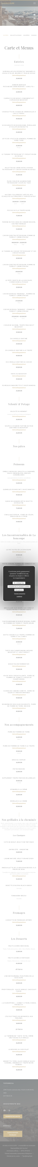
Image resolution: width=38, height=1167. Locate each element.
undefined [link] (19, 596)
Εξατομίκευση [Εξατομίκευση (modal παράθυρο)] (19, 590)
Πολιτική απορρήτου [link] (19, 593)
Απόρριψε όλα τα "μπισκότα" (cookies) (19, 586)
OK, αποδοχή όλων (19, 583)
